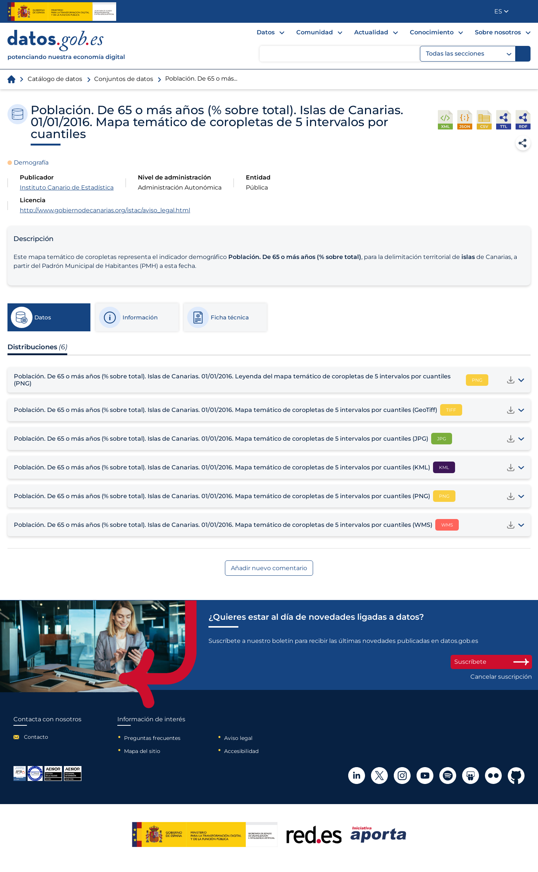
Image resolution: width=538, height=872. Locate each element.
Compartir (523, 142)
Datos (266, 32)
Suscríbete (491, 661)
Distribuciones (37, 347)
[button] (501, 11)
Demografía (31, 162)
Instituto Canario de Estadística (67, 187)
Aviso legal (238, 738)
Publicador (525, 10)
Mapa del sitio (142, 751)
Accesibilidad (241, 751)
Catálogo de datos (55, 78)
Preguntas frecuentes (152, 738)
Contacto (36, 737)
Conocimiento (432, 32)
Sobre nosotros (498, 32)
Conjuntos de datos (123, 78)
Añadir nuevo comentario (269, 568)
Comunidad (314, 32)
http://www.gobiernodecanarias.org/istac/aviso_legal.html (105, 210)
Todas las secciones (468, 53)
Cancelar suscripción (501, 676)
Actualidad (371, 32)
